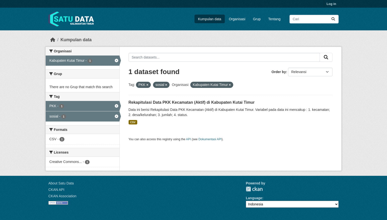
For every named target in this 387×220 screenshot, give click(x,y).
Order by (278, 72)
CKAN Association (62, 196)
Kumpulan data (209, 19)
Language (254, 198)
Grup (257, 19)
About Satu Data (61, 183)
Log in (331, 4)
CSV (132, 122)
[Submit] (333, 19)
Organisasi (237, 19)
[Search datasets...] (314, 19)
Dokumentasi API (210, 139)
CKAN (254, 189)
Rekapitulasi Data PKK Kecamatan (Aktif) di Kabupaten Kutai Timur (192, 102)
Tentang (274, 19)
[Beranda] (52, 39)
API (188, 139)
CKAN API (56, 190)
